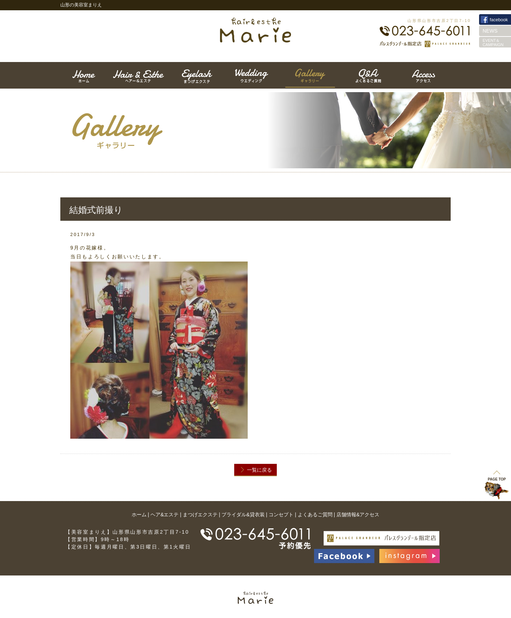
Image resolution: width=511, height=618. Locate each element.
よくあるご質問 (315, 514)
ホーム (139, 514)
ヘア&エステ (164, 514)
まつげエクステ (200, 514)
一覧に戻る (259, 470)
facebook (499, 19)
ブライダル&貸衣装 (242, 514)
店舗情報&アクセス (357, 514)
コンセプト (281, 514)
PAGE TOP (497, 476)
